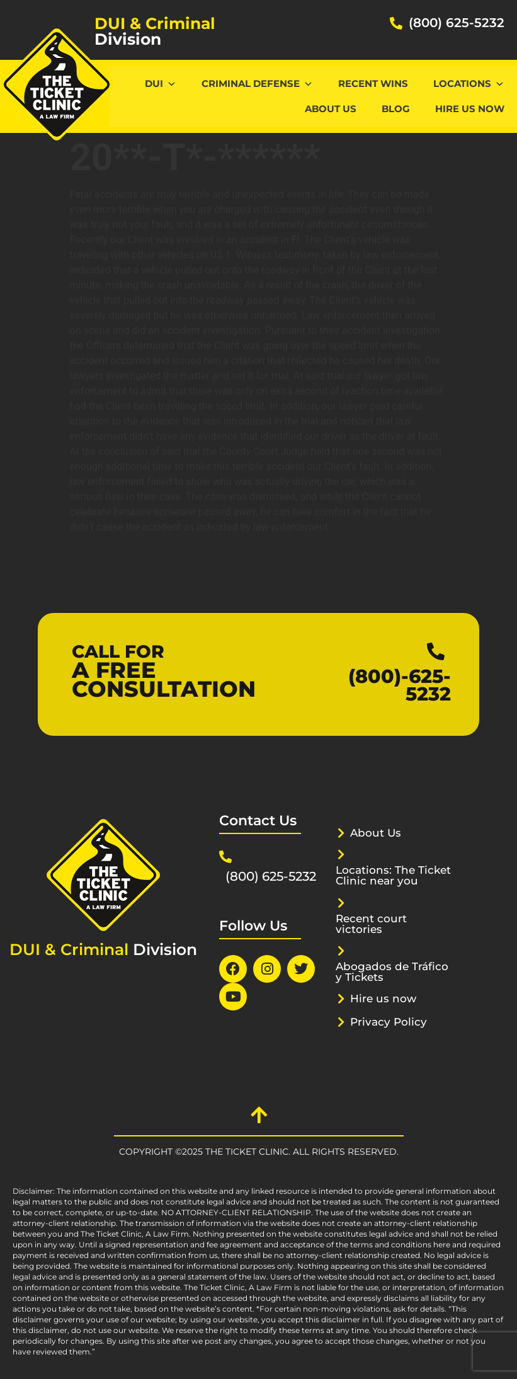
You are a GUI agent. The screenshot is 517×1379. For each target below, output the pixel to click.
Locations (468, 83)
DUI (160, 83)
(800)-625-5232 (399, 685)
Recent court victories (371, 924)
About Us (330, 109)
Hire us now (469, 109)
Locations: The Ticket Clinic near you (393, 875)
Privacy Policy (388, 1022)
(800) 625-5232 (456, 22)
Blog (396, 109)
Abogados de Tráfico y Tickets (392, 971)
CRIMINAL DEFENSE (257, 83)
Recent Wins (373, 83)
